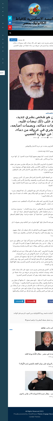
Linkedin (11, 301)
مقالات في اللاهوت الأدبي (44, 113)
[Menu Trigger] (47, 4)
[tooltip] (2, 18)
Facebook (45, 301)
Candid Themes (26, 417)
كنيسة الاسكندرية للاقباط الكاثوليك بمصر (26, 21)
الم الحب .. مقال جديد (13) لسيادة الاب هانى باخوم (31, 393)
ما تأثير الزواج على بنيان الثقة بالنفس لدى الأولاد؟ (30, 363)
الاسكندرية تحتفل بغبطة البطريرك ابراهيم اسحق (34, 320)
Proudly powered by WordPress (17, 414)
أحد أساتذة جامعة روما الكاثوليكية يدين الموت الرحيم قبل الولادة (26, 313)
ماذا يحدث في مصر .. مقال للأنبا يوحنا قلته (33, 354)
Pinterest (23, 301)
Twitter (34, 301)
